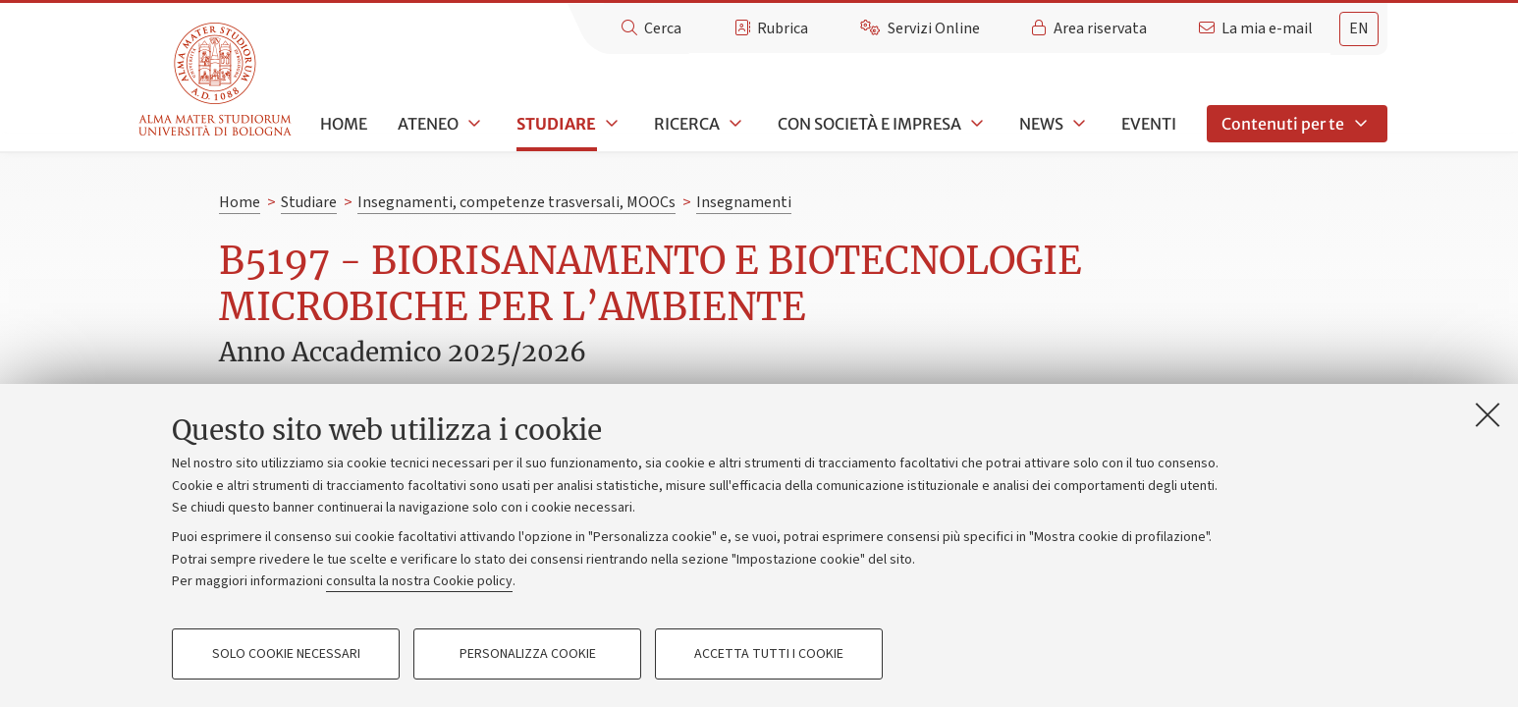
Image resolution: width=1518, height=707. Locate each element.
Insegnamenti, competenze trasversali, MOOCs (516, 202)
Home (343, 124)
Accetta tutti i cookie (768, 654)
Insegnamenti (743, 202)
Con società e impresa (869, 124)
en (1359, 28)
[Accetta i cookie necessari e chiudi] (1487, 414)
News (1041, 124)
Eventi (1148, 124)
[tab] (1359, 29)
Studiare (556, 124)
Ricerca (687, 124)
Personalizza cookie (528, 654)
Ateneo (428, 124)
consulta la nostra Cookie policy (419, 581)
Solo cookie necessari (286, 654)
